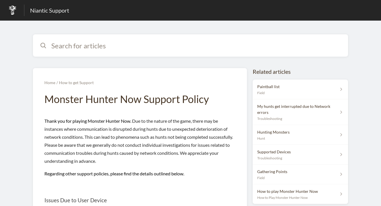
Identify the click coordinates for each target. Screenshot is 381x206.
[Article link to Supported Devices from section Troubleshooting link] (300, 155)
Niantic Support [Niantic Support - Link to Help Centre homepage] (49, 10)
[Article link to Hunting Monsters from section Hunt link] (300, 135)
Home (49, 82)
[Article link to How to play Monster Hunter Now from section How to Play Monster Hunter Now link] (300, 194)
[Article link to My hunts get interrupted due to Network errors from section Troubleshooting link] (300, 112)
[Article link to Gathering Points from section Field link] (300, 174)
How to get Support (76, 82)
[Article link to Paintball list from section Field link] (300, 89)
